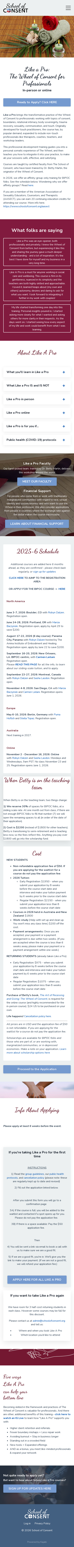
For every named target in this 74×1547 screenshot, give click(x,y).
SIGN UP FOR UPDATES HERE (30, 1489)
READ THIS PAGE (26, 664)
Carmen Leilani (45, 657)
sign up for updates (44, 571)
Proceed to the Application (37, 1069)
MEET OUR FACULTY (37, 481)
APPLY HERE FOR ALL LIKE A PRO (37, 1280)
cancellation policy (34, 1178)
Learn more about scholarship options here (36, 1050)
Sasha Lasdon (41, 678)
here (30, 185)
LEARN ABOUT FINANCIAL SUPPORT (36, 524)
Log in (27, 1523)
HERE (62, 589)
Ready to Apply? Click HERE (37, 102)
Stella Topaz (27, 718)
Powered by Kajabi (37, 1542)
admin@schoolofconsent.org (49, 1321)
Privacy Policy (42, 1523)
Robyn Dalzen (56, 612)
